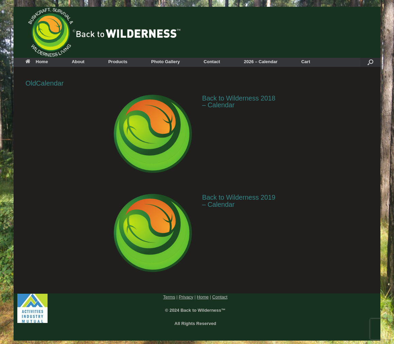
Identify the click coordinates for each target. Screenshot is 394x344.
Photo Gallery (165, 61)
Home (36, 61)
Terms (169, 297)
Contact (212, 61)
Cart (305, 61)
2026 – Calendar (260, 61)
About (78, 61)
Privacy (186, 297)
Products (117, 61)
